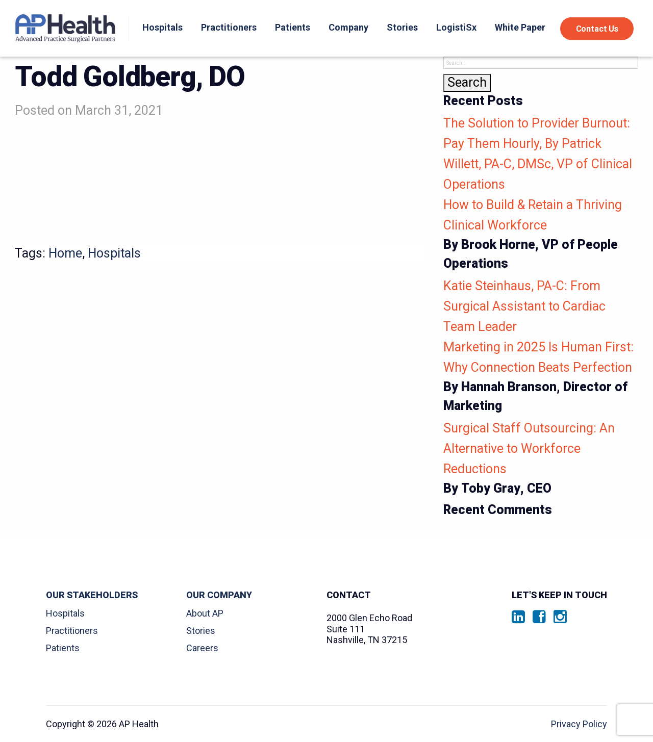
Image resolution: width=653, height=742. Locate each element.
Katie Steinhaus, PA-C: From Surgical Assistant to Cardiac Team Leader (524, 306)
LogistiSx (456, 27)
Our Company (219, 595)
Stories (402, 27)
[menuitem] (160, 28)
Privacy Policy (579, 724)
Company (348, 27)
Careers (202, 648)
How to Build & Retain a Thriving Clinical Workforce (540, 235)
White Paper (520, 27)
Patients (292, 27)
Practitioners (229, 27)
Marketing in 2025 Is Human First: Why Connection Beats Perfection (540, 378)
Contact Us (597, 28)
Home (65, 253)
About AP (204, 613)
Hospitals (162, 27)
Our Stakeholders (92, 595)
